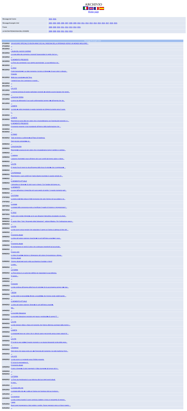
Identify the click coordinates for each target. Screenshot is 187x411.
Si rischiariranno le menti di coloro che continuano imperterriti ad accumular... (36, 247)
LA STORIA (15, 195)
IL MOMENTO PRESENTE (19, 59)
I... (12, 112)
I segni (13, 402)
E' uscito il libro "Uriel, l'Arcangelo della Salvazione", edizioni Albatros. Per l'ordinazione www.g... (42, 221)
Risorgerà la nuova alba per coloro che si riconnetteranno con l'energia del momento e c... (40, 121)
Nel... (12, 308)
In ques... (14, 382)
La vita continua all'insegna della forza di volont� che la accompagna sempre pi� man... (40, 287)
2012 (87, 23)
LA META (14, 118)
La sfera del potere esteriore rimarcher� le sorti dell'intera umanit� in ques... (36, 238)
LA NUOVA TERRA (17, 97)
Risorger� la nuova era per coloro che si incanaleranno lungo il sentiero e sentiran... (38, 150)
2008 (70, 23)
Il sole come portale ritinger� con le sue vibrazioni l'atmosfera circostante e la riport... (38, 216)
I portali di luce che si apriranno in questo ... (25, 80)
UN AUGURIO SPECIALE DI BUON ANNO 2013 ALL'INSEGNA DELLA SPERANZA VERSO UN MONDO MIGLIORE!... (50, 43)
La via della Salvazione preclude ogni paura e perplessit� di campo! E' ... (35, 316)
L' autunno (14, 155)
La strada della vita (17, 388)
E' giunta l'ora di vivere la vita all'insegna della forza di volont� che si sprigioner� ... (38, 167)
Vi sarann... (14, 276)
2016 (54, 19)
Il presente (14, 284)
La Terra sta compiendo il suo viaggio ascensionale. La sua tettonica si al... (35, 63)
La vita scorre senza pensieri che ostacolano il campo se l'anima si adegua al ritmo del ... (40, 229)
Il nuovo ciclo (15, 252)
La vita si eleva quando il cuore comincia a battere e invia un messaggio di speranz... (38, 400)
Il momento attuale (17, 235)
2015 (50, 19)
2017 (107, 23)
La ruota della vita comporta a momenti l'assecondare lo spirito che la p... (34, 54)
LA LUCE (14, 88)
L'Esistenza (14, 347)
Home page (93, 11)
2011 (83, 23)
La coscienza (15, 396)
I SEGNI (13, 292)
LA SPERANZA (16, 173)
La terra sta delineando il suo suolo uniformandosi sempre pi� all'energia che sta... (38, 100)
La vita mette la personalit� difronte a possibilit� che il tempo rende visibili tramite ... (38, 296)
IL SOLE (13, 68)
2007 (66, 23)
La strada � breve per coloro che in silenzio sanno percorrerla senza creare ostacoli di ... (40, 333)
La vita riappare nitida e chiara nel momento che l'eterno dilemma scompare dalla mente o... (40, 325)
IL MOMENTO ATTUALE (19, 181)
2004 (54, 23)
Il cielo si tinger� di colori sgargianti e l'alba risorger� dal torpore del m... (35, 368)
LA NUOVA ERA (16, 146)
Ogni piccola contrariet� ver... (21, 141)
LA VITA (13, 164)
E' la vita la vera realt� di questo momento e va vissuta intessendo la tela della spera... (39, 342)
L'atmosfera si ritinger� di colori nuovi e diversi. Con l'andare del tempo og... (36, 184)
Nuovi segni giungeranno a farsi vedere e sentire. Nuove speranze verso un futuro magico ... (41, 405)
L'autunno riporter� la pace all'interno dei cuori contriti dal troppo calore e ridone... (37, 159)
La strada (14, 204)
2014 (95, 23)
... (11, 46)
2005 (58, 23)
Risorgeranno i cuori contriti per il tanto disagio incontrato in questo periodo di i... (37, 176)
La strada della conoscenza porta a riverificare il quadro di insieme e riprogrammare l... (39, 207)
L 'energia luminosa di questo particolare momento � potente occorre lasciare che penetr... (40, 92)
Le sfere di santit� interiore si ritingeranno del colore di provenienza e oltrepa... (36, 255)
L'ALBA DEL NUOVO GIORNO (21, 51)
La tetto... (14, 264)
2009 (74, 23)
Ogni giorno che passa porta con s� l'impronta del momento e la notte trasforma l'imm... (39, 351)
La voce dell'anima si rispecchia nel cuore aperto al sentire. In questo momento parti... (38, 190)
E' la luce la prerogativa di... (20, 362)
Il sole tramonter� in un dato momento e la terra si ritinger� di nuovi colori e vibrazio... (39, 71)
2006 (62, 23)
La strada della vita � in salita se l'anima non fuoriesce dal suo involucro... (35, 391)
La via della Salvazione (18, 313)
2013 (91, 23)
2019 (115, 23)
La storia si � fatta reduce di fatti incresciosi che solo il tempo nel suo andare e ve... (38, 199)
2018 (111, 23)
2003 (50, 23)
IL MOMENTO (15, 187)
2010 (78, 23)
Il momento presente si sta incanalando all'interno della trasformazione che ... (36, 126)
